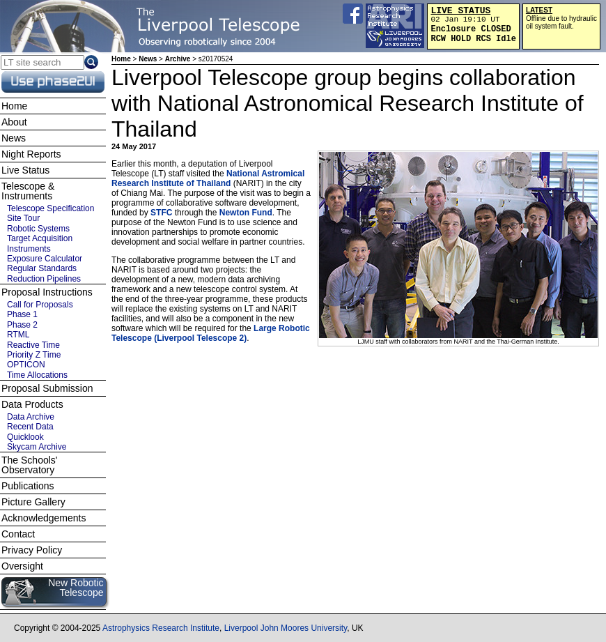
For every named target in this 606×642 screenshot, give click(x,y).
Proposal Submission (47, 388)
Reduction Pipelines (44, 279)
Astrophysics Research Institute (160, 628)
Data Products (32, 404)
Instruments (29, 249)
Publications (27, 485)
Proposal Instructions (47, 292)
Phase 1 (22, 314)
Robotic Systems (38, 229)
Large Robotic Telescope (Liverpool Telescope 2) (210, 333)
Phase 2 (22, 325)
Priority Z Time (34, 355)
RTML (18, 334)
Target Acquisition (39, 238)
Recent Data (30, 426)
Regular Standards (42, 268)
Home (121, 59)
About (14, 122)
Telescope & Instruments (27, 191)
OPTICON (26, 364)
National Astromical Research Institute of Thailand (207, 178)
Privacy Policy (31, 550)
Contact (18, 534)
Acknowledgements (43, 517)
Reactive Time (33, 345)
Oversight (22, 566)
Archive (178, 59)
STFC (161, 212)
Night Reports (31, 154)
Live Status (25, 170)
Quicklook (25, 437)
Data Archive (30, 417)
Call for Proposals (40, 304)
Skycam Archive (36, 447)
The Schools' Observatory (29, 464)
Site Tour (23, 218)
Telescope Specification (50, 208)
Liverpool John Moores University (286, 628)
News (148, 59)
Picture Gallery (33, 501)
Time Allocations (37, 375)
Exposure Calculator (44, 258)
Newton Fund (245, 212)
